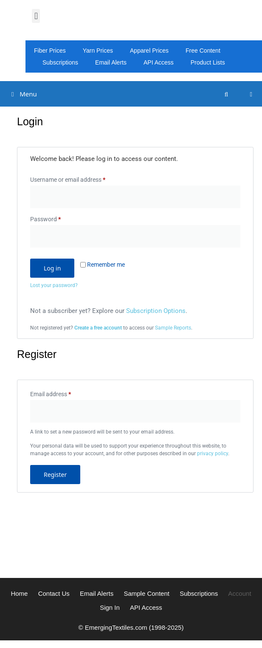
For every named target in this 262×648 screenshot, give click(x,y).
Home (19, 593)
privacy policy (212, 453)
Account (239, 593)
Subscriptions (60, 62)
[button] (36, 16)
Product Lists (208, 62)
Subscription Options (156, 311)
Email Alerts (111, 62)
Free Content (203, 50)
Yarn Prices (98, 50)
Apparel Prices (149, 50)
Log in (52, 268)
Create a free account (98, 328)
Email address (62, 392)
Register (55, 475)
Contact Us (54, 593)
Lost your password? (54, 285)
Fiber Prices (50, 50)
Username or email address (79, 178)
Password (57, 218)
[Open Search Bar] (226, 94)
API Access (159, 62)
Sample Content (146, 593)
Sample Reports (173, 328)
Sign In (110, 607)
